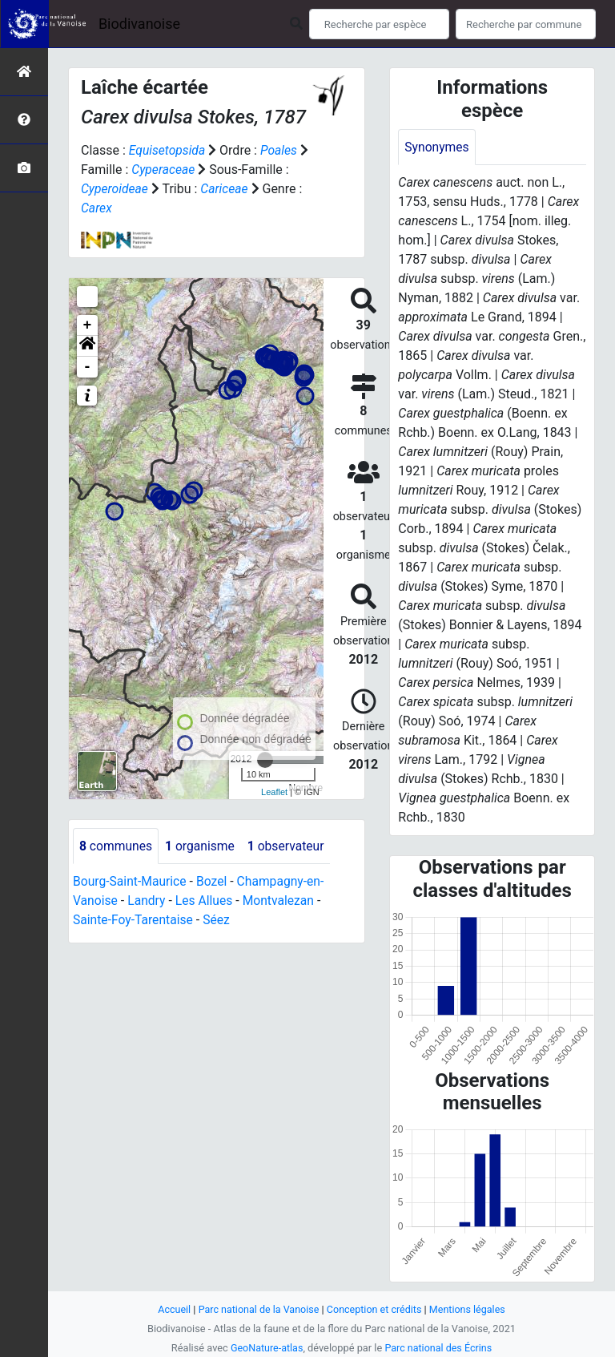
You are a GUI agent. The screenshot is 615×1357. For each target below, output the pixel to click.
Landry (147, 901)
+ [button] (87, 325)
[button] (87, 346)
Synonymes (437, 147)
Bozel (214, 882)
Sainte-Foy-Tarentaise (134, 920)
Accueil (171, 1309)
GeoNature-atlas (265, 1348)
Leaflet (274, 792)
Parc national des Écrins (439, 1348)
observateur (290, 846)
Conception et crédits (375, 1309)
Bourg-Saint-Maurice (131, 882)
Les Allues (206, 901)
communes (116, 846)
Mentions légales (469, 1309)
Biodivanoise (139, 23)
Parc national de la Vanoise (257, 1309)
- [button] (87, 367)
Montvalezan (282, 901)
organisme (202, 846)
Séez (219, 920)
